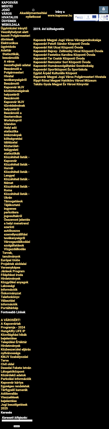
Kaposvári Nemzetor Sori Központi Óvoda (61, 62)
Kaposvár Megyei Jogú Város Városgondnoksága (67, 40)
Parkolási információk (16, 379)
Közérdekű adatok (13, 375)
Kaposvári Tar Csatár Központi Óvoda (59, 58)
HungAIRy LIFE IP (13, 331)
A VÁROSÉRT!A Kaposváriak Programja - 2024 (13, 323)
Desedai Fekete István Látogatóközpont (16, 369)
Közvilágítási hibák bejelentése (14, 336)
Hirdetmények (10, 346)
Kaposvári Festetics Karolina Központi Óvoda (64, 55)
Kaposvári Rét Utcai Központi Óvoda (58, 47)
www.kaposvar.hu (60, 15)
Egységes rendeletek (15, 386)
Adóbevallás (9, 393)
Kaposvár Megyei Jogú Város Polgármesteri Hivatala (69, 77)
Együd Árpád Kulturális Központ (55, 73)
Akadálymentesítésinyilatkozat (33, 15)
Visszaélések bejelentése (10, 399)
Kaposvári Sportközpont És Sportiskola (60, 69)
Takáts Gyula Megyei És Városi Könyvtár (61, 84)
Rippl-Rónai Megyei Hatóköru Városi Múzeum (64, 80)
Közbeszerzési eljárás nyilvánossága (16, 351)
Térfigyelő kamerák (14, 390)
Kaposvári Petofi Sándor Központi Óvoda (61, 44)
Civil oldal (7, 364)
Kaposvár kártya (12, 382)
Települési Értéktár (14, 342)
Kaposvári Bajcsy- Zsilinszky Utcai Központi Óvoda (68, 51)
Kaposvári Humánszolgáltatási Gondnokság (63, 66)
